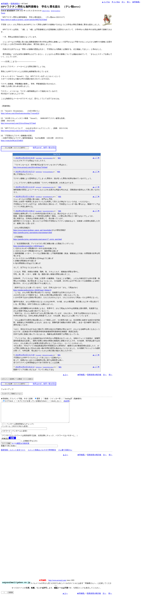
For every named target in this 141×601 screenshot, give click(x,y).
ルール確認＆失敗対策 (20, 447)
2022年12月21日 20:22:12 (24, 367)
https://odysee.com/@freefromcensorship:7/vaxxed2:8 (20, 113)
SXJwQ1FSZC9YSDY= (48, 211)
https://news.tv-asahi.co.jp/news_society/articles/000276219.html (24, 19)
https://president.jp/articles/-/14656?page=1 (28, 246)
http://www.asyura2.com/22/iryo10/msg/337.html (18, 123)
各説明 (66, 401)
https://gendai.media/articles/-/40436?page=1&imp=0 (32, 290)
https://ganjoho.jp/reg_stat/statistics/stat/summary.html (32, 232)
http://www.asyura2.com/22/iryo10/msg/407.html (12, 9)
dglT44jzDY (38, 187)
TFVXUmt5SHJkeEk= (48, 171)
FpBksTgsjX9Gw (46, 10)
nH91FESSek (39, 171)
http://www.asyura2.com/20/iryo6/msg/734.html (30, 167)
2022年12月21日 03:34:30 (24, 158)
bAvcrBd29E (39, 211)
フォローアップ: (7, 389)
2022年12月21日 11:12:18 (24, 187)
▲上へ (65, 375)
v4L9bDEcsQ (39, 196)
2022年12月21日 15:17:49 (24, 355)
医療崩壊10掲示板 (94, 375)
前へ (128, 2)
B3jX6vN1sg (39, 367)
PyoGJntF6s (38, 355)
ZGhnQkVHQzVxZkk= (48, 367)
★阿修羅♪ (5, 4)
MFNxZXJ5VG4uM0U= (47, 355)
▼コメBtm (116, 2)
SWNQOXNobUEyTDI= (48, 187)
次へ (123, 2)
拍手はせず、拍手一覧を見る (44, 148)
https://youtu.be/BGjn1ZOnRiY (12, 140)
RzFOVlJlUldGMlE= (48, 158)
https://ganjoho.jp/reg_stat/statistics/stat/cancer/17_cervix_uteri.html (37, 239)
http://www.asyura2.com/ (57, 584)
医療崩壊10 (15, 4)
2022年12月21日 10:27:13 (24, 172)
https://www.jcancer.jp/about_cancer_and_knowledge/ (32, 230)
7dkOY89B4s (39, 158)
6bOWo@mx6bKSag (55, 10)
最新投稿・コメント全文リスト (13, 454)
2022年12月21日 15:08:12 (24, 211)
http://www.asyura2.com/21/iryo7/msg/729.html (18, 131)
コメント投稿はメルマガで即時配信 (42, 454)
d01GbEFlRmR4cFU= (48, 196)
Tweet (3, 13)
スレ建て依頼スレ (65, 454)
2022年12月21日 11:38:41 (24, 196)
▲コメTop (106, 2)
